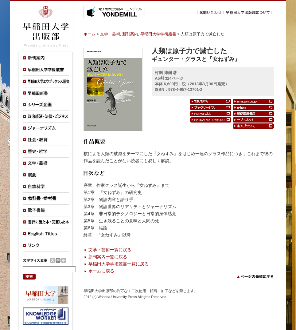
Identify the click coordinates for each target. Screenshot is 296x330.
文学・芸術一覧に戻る (109, 249)
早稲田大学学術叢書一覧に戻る (118, 263)
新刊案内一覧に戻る (107, 256)
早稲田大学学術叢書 (158, 34)
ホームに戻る (101, 270)
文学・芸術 (110, 34)
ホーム (89, 34)
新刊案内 (130, 34)
